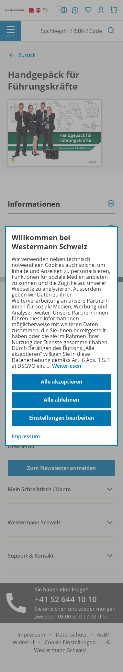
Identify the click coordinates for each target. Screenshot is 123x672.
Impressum (26, 436)
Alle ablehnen (61, 399)
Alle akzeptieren (62, 381)
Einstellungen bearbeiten (61, 417)
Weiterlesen (66, 365)
